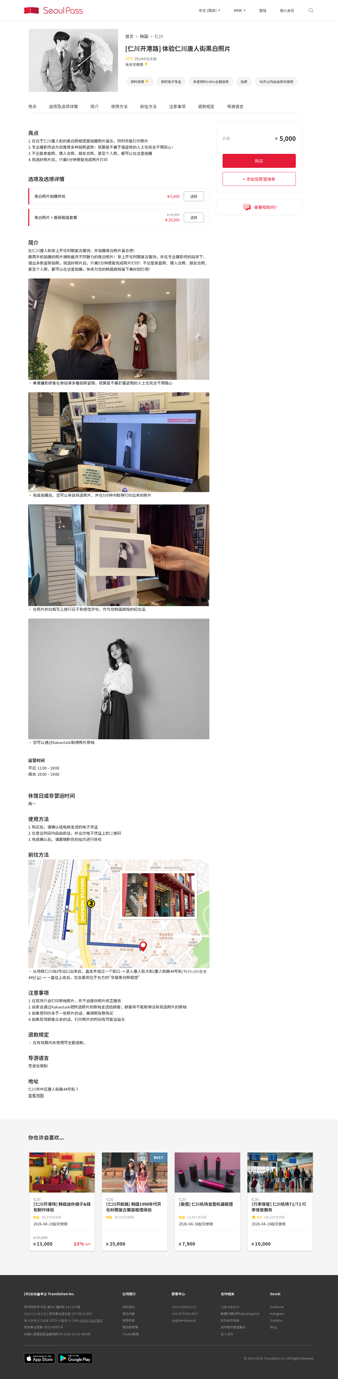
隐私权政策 (130, 1327)
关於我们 (128, 1307)
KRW (238, 10)
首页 (129, 36)
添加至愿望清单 (260, 179)
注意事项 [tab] (177, 106)
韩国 (144, 36)
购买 (259, 161)
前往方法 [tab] (148, 106)
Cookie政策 (130, 1334)
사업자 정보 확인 (91, 1320)
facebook (277, 1307)
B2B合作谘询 (230, 1320)
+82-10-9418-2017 (185, 1313)
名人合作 (227, 1334)
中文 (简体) (208, 10)
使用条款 (128, 1320)
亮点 (32, 106)
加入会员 (287, 10)
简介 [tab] (94, 106)
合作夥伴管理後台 (233, 1327)
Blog (273, 1327)
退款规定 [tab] (206, 106)
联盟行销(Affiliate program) (240, 1313)
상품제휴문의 (230, 1307)
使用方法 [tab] (119, 106)
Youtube (276, 1320)
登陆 (262, 10)
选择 (193, 196)
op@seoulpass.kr (184, 1320)
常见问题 (128, 1313)
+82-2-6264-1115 (184, 1307)
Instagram (277, 1313)
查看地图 (36, 1095)
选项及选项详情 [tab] (63, 106)
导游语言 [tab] (235, 106)
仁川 (159, 36)
